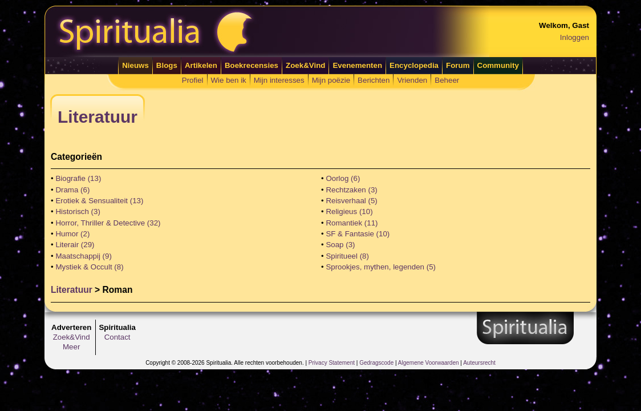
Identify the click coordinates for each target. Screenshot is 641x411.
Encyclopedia (414, 65)
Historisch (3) (77, 211)
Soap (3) (340, 244)
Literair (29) (74, 244)
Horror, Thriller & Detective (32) (107, 223)
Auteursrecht (479, 363)
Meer (71, 346)
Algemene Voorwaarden (428, 363)
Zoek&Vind (305, 65)
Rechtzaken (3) (351, 190)
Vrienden (412, 80)
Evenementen (357, 65)
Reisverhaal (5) (351, 200)
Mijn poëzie (331, 80)
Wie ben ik (228, 80)
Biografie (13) (78, 178)
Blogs (166, 65)
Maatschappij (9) (83, 256)
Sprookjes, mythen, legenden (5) (381, 267)
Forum (457, 65)
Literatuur (71, 290)
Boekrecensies (251, 65)
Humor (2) (72, 233)
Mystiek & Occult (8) (89, 267)
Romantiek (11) (352, 223)
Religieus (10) (349, 211)
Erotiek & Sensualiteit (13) (99, 200)
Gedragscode (376, 363)
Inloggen (574, 37)
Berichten (374, 80)
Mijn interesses (279, 80)
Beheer (447, 80)
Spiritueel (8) (347, 256)
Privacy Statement (332, 363)
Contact (117, 337)
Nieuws (135, 65)
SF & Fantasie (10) (358, 233)
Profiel (193, 80)
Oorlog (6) (343, 178)
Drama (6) (72, 190)
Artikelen (201, 65)
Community (498, 65)
